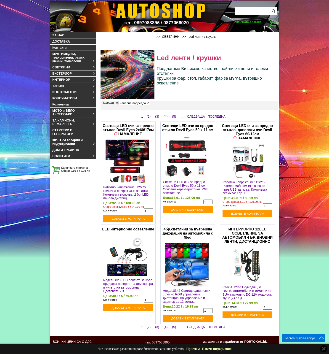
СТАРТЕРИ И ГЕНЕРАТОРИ (63, 132)
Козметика (60, 104)
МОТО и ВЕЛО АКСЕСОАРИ (73, 112)
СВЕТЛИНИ (73, 67)
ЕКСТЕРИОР (73, 73)
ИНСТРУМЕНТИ (73, 92)
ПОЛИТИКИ (73, 156)
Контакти (59, 47)
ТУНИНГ (73, 86)
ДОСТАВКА (61, 41)
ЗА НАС (58, 35)
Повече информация (216, 349)
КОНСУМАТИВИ (73, 98)
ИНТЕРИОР (73, 79)
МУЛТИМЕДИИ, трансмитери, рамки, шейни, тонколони (73, 57)
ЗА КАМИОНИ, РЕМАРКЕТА (73, 122)
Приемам (193, 349)
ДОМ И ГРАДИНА (65, 150)
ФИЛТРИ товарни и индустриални (73, 142)
